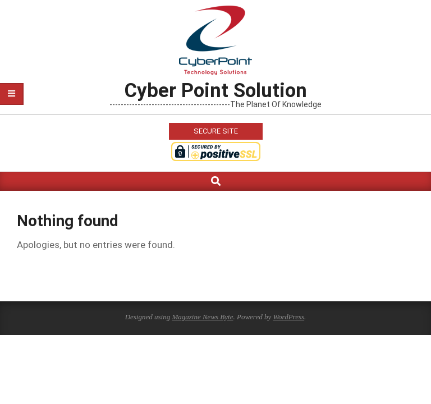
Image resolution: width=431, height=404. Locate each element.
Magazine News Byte (202, 317)
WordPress (288, 317)
